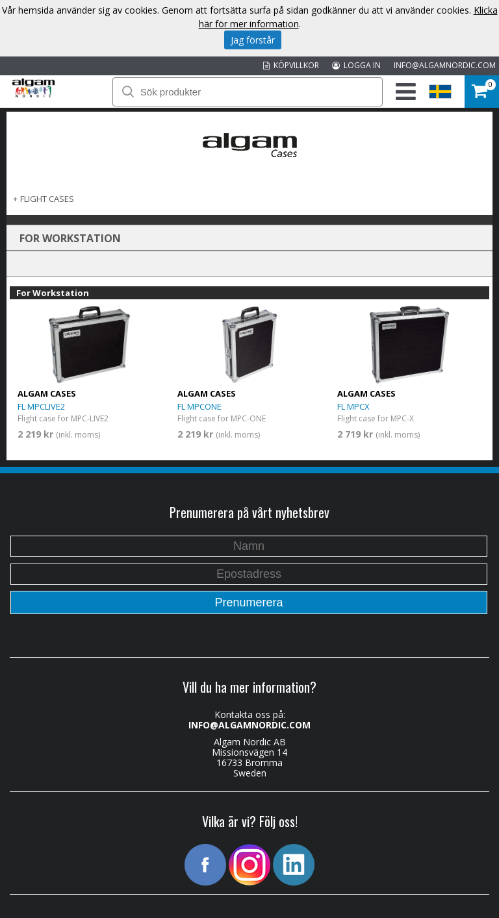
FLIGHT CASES (47, 199)
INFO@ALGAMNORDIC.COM (445, 65)
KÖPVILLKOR (291, 65)
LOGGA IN (356, 65)
